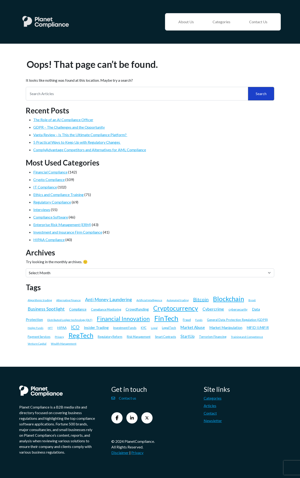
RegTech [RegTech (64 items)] (80, 335)
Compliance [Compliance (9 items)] (77, 309)
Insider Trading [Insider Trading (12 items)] (96, 327)
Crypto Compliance (49, 179)
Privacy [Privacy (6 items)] (59, 337)
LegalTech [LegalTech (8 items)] (169, 328)
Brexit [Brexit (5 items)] (252, 300)
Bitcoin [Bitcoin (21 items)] (201, 299)
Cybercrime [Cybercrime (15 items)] (213, 309)
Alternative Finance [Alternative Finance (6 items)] (68, 300)
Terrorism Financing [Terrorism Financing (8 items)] (212, 337)
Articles (210, 405)
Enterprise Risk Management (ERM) (62, 224)
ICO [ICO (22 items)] (75, 327)
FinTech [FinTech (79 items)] (166, 318)
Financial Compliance (50, 172)
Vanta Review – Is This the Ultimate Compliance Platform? (80, 134)
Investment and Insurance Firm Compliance (67, 232)
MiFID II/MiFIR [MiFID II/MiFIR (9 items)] (258, 328)
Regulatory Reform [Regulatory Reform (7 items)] (110, 337)
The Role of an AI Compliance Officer (63, 119)
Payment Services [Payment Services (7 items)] (39, 337)
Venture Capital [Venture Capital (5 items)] (37, 343)
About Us (186, 21)
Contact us (123, 398)
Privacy (137, 452)
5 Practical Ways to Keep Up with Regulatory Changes (77, 142)
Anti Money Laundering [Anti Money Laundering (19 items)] (108, 299)
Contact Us (258, 21)
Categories (221, 21)
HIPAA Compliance (49, 239)
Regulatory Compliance (52, 202)
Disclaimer (120, 452)
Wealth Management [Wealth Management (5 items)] (63, 343)
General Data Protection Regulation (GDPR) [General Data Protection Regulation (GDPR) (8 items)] (237, 320)
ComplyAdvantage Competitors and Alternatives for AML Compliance (89, 149)
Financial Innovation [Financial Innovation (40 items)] (123, 318)
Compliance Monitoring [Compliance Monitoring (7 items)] (106, 309)
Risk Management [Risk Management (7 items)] (138, 337)
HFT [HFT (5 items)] (50, 327)
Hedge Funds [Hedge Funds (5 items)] (35, 327)
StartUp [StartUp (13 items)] (187, 336)
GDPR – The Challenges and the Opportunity (69, 127)
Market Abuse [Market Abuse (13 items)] (192, 327)
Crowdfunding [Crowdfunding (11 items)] (137, 309)
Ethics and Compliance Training (58, 194)
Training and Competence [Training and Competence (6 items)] (247, 337)
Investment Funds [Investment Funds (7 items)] (124, 328)
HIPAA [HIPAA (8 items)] (62, 328)
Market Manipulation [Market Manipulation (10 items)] (225, 327)
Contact (210, 413)
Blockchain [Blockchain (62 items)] (228, 299)
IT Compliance (45, 187)
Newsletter (213, 420)
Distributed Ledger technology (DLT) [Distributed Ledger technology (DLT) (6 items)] (69, 320)
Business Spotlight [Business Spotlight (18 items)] (46, 309)
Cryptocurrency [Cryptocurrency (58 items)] (175, 308)
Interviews (41, 209)
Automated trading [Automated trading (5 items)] (178, 300)
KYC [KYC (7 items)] (143, 328)
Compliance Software (50, 217)
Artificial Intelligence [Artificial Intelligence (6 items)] (149, 300)
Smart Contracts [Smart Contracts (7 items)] (165, 337)
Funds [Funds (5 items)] (198, 319)
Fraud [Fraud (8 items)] (187, 320)
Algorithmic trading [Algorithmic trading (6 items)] (40, 300)
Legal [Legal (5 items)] (154, 327)
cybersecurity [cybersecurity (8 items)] (238, 309)
